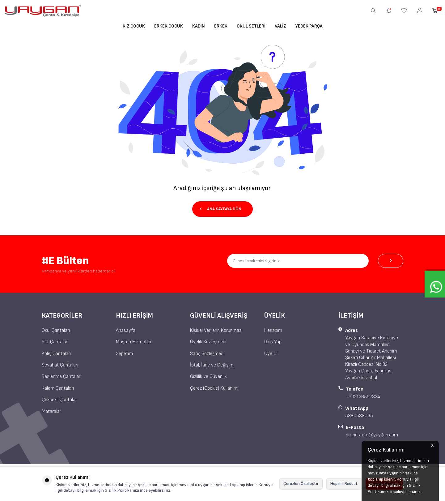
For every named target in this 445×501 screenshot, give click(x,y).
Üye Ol (271, 353)
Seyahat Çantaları (60, 365)
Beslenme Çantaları (61, 376)
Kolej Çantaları (56, 353)
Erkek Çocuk (168, 26)
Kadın (198, 26)
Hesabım (273, 330)
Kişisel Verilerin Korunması (216, 330)
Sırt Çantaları (55, 342)
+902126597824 (363, 397)
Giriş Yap (273, 342)
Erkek (220, 26)
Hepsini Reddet (344, 483)
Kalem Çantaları (58, 388)
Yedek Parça (309, 26)
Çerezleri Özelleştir (301, 483)
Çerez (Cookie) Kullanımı (214, 388)
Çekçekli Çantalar (59, 399)
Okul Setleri (251, 26)
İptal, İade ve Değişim (211, 365)
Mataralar (51, 411)
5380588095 (359, 416)
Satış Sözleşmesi (207, 353)
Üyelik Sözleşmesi (208, 342)
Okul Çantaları (56, 330)
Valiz (280, 26)
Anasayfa (125, 330)
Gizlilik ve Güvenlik (208, 376)
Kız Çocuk (134, 26)
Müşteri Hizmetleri (134, 342)
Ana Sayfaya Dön (220, 208)
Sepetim (124, 353)
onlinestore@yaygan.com (372, 435)
